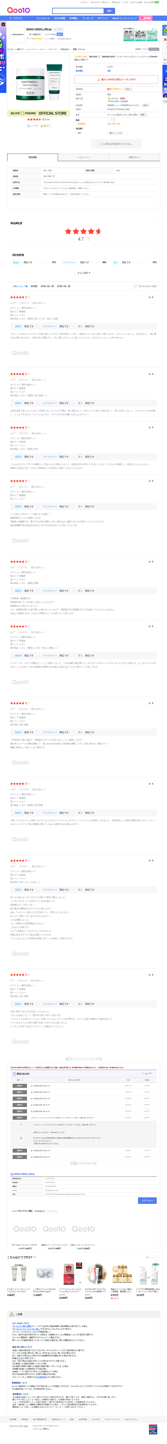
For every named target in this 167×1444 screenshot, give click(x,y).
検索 (109, 11)
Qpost (117, 2)
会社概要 (13, 1419)
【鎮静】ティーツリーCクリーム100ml (54, 1245)
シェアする (34, 126)
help (53, 176)
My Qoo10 (95, 2)
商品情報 (33, 157)
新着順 (34, 286)
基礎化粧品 (65, 49)
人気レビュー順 (20, 286)
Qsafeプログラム (131, 1419)
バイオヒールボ (81, 57)
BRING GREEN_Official (38, 29)
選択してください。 (118, 133)
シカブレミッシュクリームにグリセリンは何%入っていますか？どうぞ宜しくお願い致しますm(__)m (62, 1118)
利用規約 (24, 1419)
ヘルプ (125, 2)
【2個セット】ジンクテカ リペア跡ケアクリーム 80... (83, 1245)
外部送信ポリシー (58, 1419)
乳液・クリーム (79, 49)
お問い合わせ (147, 1200)
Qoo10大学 (149, 2)
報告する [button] (47, 126)
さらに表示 (82, 273)
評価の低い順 (63, 286)
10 (96, 1059)
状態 (18, 1080)
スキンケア (52, 49)
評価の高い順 (47, 286)
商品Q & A (134, 157)
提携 (71, 1419)
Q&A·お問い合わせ (64, 39)
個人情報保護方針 (40, 1419)
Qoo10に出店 (136, 2)
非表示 (150, 1073)
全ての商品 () (35, 34)
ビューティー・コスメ (35, 49)
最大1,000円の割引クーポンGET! (116, 79)
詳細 (127, 89)
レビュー (83, 157)
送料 (80, 98)
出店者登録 (82, 1419)
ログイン (84, 2)
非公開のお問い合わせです (41, 1086)
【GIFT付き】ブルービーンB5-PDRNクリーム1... (25, 1245)
